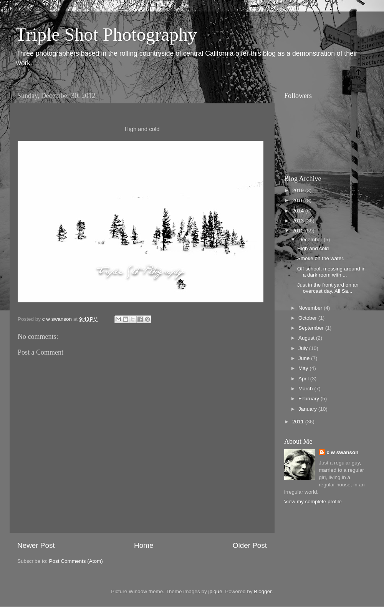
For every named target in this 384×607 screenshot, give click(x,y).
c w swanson (342, 452)
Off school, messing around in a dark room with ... (331, 272)
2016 (298, 200)
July (303, 348)
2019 (298, 190)
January (308, 409)
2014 (298, 211)
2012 (298, 231)
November (311, 308)
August (307, 338)
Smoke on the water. (320, 258)
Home (143, 545)
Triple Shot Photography (106, 34)
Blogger (262, 591)
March (306, 388)
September (311, 328)
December (311, 239)
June (304, 358)
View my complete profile (313, 501)
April (304, 378)
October (308, 318)
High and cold (313, 248)
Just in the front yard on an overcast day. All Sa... (328, 288)
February (309, 398)
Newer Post (36, 545)
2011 (298, 422)
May (304, 368)
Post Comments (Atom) (76, 561)
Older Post (250, 545)
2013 (298, 221)
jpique (215, 591)
